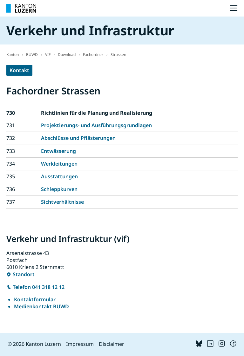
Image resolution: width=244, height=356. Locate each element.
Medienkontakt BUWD (41, 306)
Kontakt (19, 70)
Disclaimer (111, 343)
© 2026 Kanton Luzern (34, 343)
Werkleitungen (59, 163)
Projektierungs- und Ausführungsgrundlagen (96, 125)
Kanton (12, 54)
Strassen (118, 54)
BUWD (32, 54)
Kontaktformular (35, 299)
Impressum (80, 343)
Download (67, 54)
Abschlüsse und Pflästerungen (78, 137)
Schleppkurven (59, 189)
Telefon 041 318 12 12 (38, 287)
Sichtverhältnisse (62, 201)
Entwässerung (58, 150)
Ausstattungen (59, 176)
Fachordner (93, 54)
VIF (48, 54)
